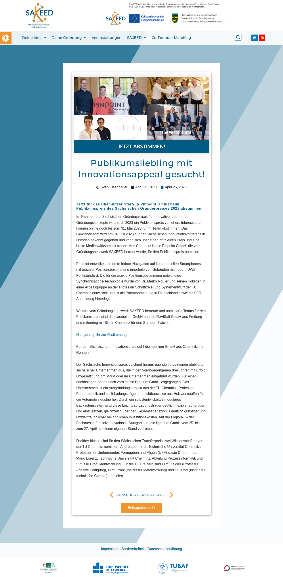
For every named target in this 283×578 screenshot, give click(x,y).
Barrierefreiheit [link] (133, 549)
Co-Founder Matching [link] (171, 38)
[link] (5, 38)
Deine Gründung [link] (69, 38)
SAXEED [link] (136, 38)
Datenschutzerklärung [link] (165, 549)
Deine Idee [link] (34, 38)
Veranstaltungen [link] (107, 38)
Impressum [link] (110, 549)
